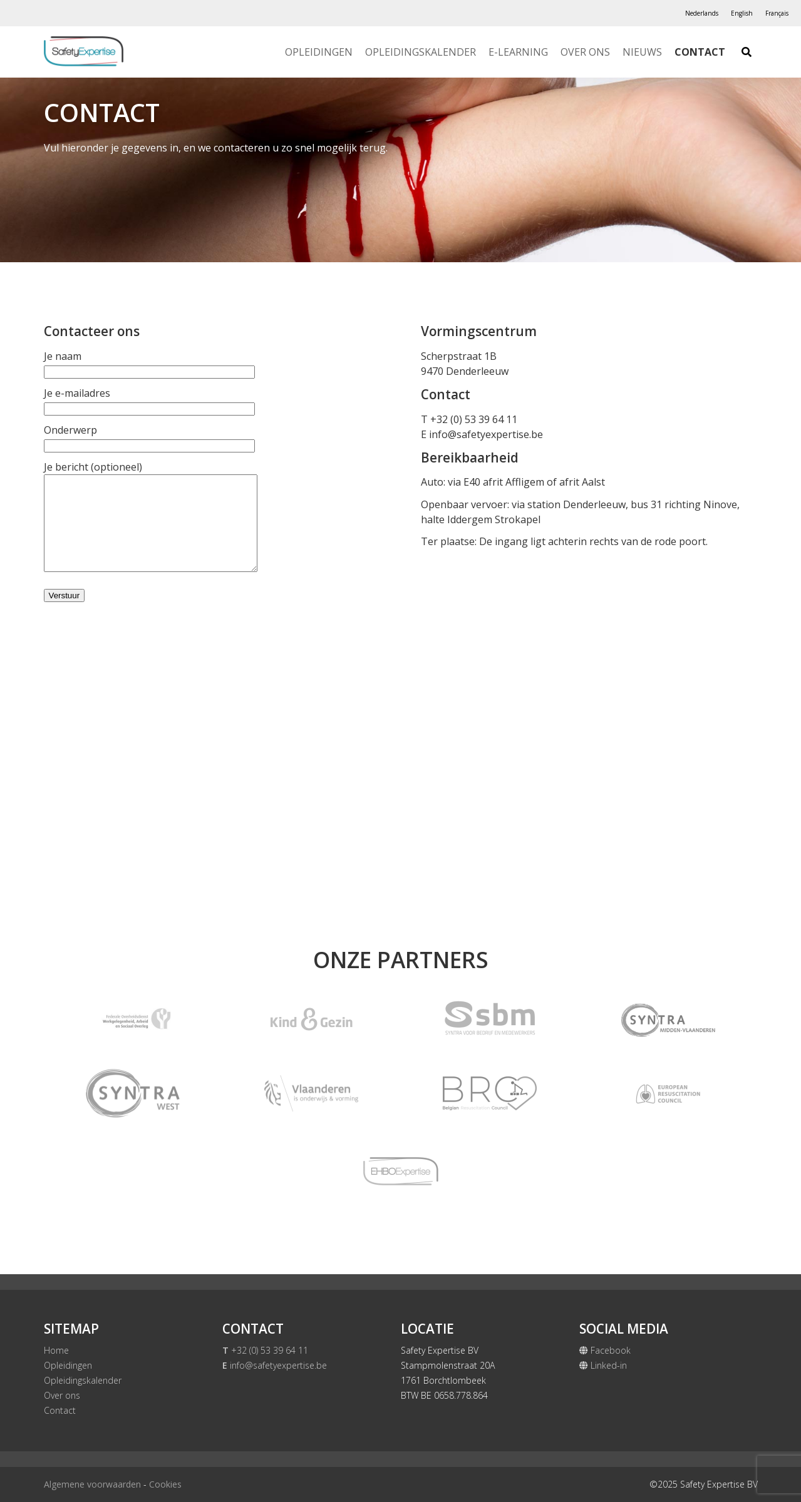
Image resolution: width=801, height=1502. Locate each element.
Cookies (165, 1484)
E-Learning (518, 52)
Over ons (585, 52)
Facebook (605, 1350)
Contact (699, 52)
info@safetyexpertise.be (486, 434)
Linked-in (603, 1365)
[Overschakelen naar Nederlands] (702, 13)
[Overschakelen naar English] (742, 13)
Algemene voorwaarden (92, 1484)
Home (56, 1350)
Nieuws (642, 52)
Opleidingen (319, 52)
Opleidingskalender (420, 52)
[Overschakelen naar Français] (777, 13)
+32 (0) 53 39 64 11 (265, 1350)
